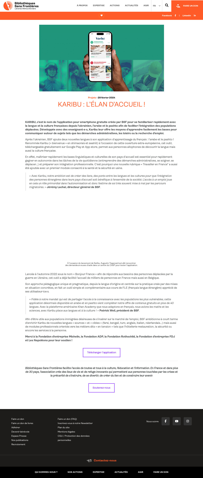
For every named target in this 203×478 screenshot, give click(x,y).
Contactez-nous (101, 460)
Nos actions (75, 472)
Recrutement (18, 444)
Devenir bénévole (20, 432)
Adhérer (15, 427)
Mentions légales (66, 432)
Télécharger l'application (101, 352)
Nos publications (19, 440)
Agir (146, 6)
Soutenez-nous (101, 388)
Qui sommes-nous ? (46, 472)
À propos (82, 6)
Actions (115, 6)
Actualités (131, 6)
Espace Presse (18, 436)
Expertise (99, 6)
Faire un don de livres (22, 423)
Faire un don (17, 419)
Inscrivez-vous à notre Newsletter (75, 423)
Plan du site (64, 427)
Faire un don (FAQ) (67, 419)
